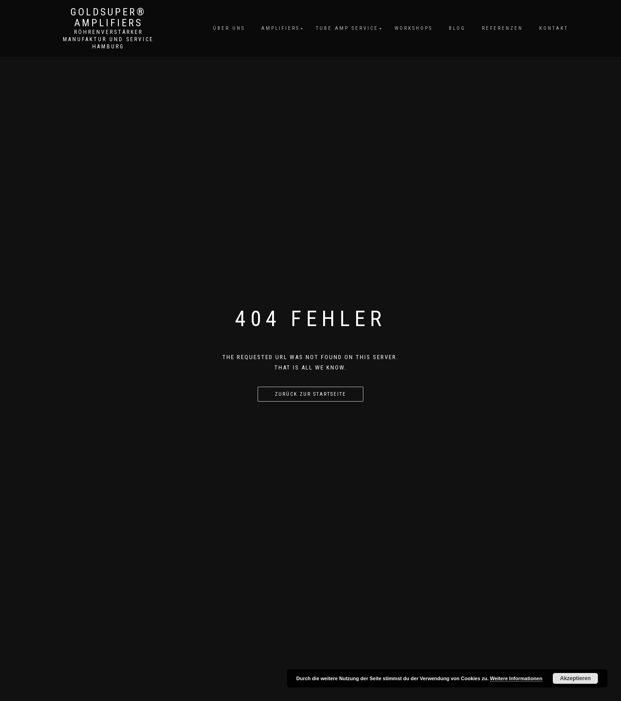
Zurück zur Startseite (310, 394)
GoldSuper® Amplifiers (108, 17)
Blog (457, 28)
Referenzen (502, 28)
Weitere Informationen (516, 678)
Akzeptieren (575, 678)
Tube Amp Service (347, 28)
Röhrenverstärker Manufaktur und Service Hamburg (108, 39)
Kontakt (553, 28)
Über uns (229, 28)
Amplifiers (280, 28)
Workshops (414, 28)
